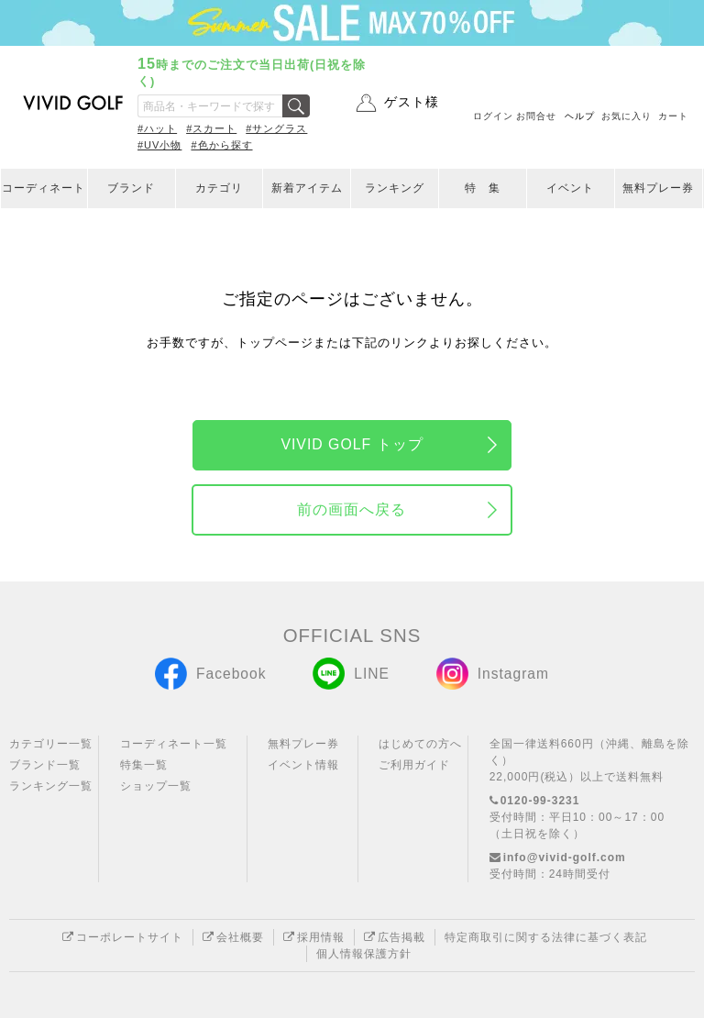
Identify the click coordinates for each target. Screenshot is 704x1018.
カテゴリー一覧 (51, 743)
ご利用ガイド (414, 764)
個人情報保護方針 (364, 953)
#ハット (157, 128)
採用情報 (314, 937)
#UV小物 (160, 144)
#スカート (211, 128)
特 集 (482, 188)
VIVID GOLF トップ (351, 444)
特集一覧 (144, 764)
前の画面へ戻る (351, 509)
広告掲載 (394, 937)
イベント (570, 188)
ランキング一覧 (51, 786)
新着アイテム (307, 188)
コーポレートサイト (122, 937)
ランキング (394, 188)
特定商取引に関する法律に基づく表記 (546, 937)
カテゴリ (219, 188)
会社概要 (233, 937)
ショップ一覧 (156, 786)
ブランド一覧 (45, 764)
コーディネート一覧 (173, 743)
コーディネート (43, 188)
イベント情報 (303, 764)
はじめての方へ (420, 743)
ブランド (131, 188)
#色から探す (221, 144)
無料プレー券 (658, 188)
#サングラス (276, 128)
